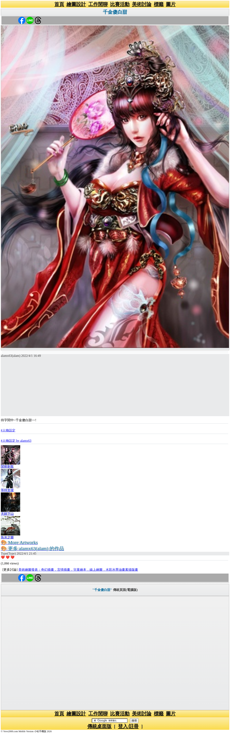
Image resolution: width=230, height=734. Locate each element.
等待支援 (7, 490)
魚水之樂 (7, 537)
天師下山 (7, 513)
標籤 (159, 4)
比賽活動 (120, 4)
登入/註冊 (128, 726)
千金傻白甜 (115, 12)
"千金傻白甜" (102, 590)
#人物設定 (8, 430)
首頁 (59, 4)
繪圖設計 (76, 4)
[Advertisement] (115, 388)
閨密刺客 (7, 466)
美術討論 (141, 4)
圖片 (171, 4)
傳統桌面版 (99, 726)
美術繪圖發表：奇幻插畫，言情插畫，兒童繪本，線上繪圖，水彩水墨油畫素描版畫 (78, 569)
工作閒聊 (98, 4)
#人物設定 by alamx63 (16, 440)
